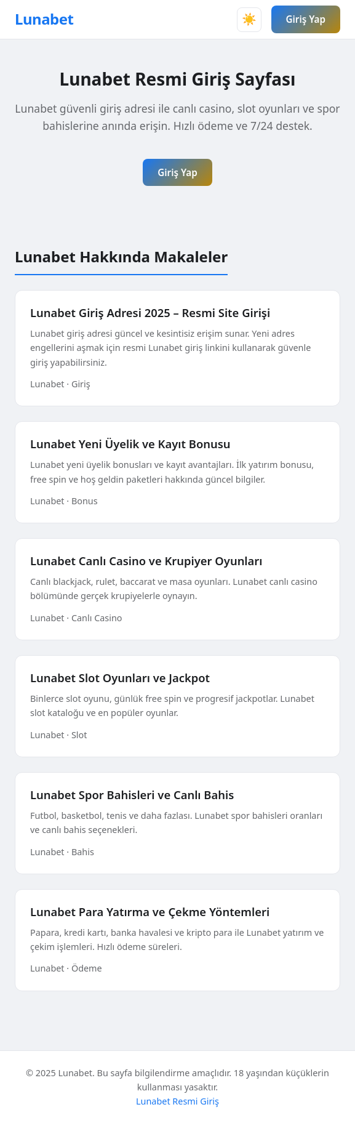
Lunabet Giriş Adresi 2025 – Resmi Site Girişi (150, 312)
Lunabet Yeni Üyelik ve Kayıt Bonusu (130, 443)
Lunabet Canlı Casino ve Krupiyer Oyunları (146, 560)
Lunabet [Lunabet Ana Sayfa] (44, 19)
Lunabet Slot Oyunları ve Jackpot (120, 677)
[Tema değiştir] (249, 19)
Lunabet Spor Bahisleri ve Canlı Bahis (132, 794)
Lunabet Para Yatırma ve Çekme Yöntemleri (149, 911)
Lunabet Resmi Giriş (177, 1101)
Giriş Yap (305, 19)
